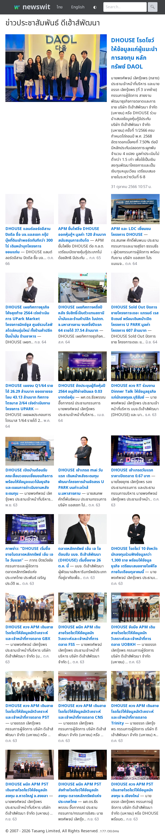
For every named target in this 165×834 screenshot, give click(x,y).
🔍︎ (152, 7)
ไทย (60, 7)
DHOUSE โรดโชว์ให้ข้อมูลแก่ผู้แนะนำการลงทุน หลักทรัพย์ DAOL (134, 53)
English (77, 7)
